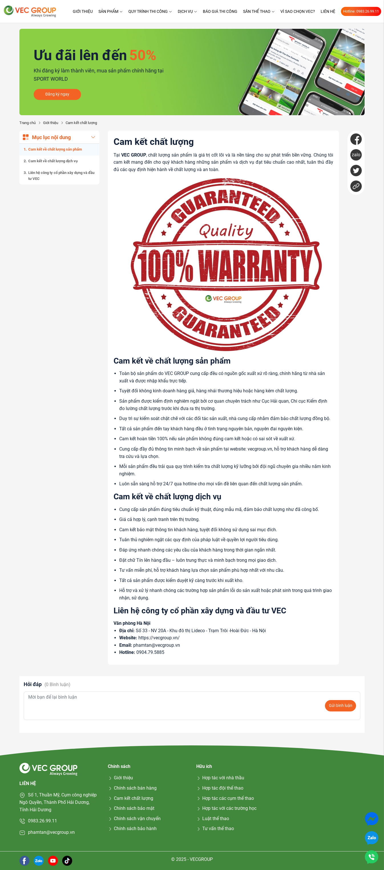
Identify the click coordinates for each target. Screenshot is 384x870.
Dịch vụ (187, 11)
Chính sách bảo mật (131, 808)
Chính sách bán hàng (132, 788)
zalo (356, 154)
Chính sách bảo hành (132, 828)
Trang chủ (27, 123)
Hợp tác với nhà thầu (220, 777)
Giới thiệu (83, 11)
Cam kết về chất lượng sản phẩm (55, 149)
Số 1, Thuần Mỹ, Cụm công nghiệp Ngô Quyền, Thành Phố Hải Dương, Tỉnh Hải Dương (58, 802)
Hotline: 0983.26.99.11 (361, 11)
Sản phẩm (110, 11)
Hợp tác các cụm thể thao (225, 798)
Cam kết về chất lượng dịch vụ (53, 161)
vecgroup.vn (260, 449)
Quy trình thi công (150, 11)
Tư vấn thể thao (215, 828)
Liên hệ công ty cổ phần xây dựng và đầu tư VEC (61, 176)
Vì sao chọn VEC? (297, 11)
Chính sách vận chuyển (134, 818)
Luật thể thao (212, 818)
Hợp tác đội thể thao (219, 788)
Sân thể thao (259, 11)
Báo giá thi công (220, 11)
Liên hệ (328, 11)
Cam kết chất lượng (130, 798)
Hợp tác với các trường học (226, 808)
